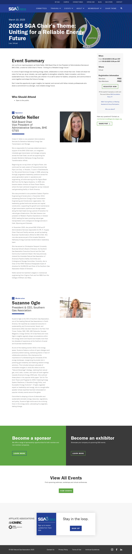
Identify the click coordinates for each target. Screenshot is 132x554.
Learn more (19, 453)
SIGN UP (76, 528)
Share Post (103, 124)
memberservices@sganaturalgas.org (109, 119)
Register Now (110, 86)
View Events (66, 491)
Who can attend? (110, 109)
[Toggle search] (121, 8)
